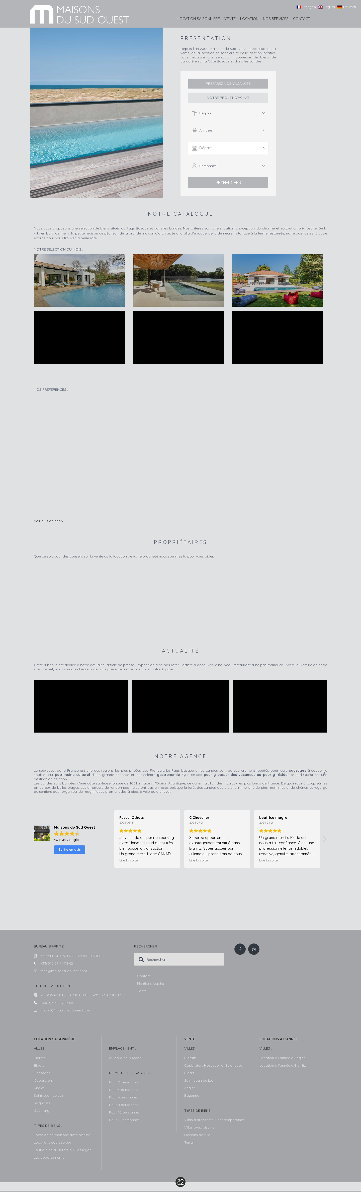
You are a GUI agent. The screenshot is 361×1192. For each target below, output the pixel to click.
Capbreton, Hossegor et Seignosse (213, 1066)
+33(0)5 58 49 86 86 (56, 1003)
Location (249, 18)
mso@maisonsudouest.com (63, 972)
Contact (301, 18)
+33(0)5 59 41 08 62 (56, 964)
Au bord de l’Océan (125, 1059)
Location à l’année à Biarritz (282, 1066)
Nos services (276, 18)
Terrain (190, 1143)
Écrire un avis (70, 850)
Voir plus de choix (48, 522)
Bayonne (191, 1096)
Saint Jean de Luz (199, 1081)
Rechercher (228, 182)
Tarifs (141, 992)
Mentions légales (151, 984)
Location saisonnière (198, 18)
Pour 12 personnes (124, 1121)
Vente (230, 18)
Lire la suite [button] (128, 861)
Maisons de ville (197, 1136)
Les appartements (49, 1158)
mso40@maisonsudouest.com (65, 1011)
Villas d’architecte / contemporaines (214, 1121)
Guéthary (41, 1111)
